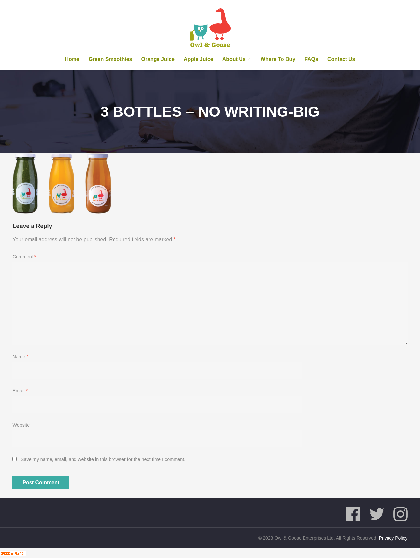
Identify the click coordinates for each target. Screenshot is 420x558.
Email (20, 390)
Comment (24, 256)
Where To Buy (278, 59)
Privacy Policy (393, 538)
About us (234, 59)
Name (20, 356)
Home (72, 59)
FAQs (311, 59)
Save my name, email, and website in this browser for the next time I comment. (103, 459)
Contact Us (341, 59)
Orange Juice (158, 59)
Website (21, 425)
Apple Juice (198, 59)
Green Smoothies (110, 59)
